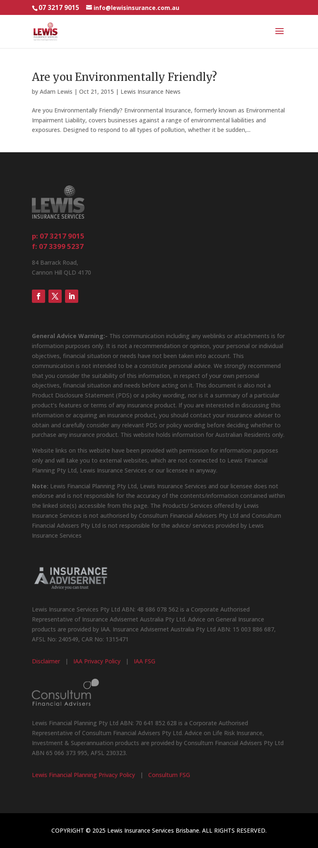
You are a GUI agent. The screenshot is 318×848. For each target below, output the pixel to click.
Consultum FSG (169, 775)
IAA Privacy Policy (96, 661)
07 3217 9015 (59, 7)
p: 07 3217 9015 (58, 236)
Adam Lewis (56, 91)
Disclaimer (46, 661)
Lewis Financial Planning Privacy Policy (83, 775)
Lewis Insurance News (150, 91)
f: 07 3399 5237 (58, 246)
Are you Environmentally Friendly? (124, 77)
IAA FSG (144, 661)
